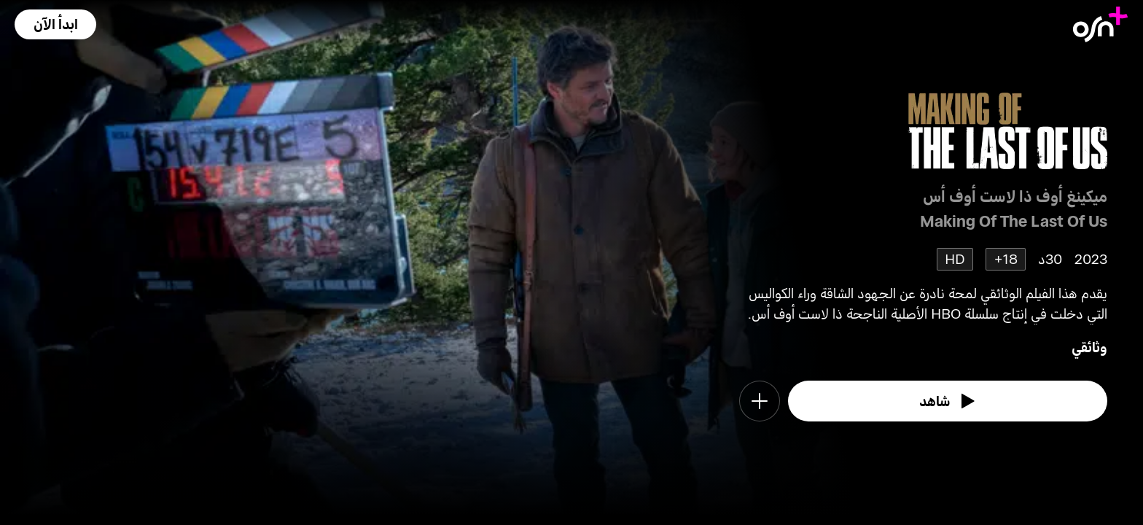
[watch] (947, 401)
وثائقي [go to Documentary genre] (1089, 347)
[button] (55, 24)
